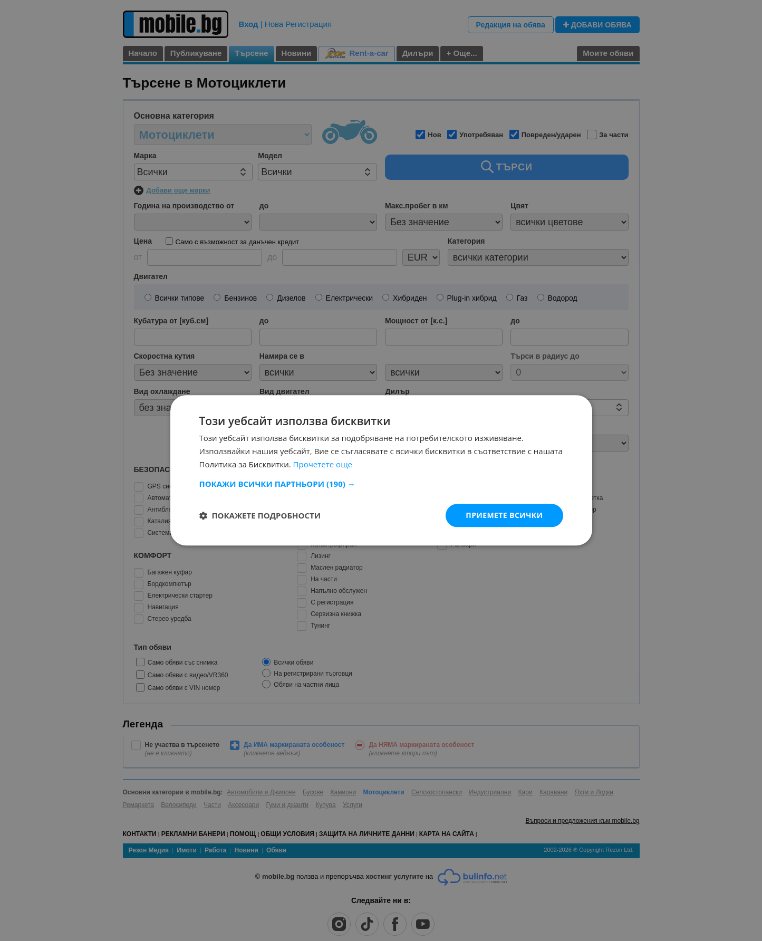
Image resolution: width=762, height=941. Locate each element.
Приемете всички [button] (504, 515)
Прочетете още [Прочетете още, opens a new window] (322, 464)
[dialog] (381, 470)
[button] (381, 483)
